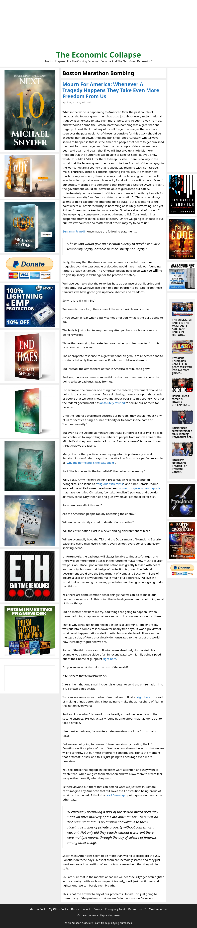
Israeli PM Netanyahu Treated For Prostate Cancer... (179, 465)
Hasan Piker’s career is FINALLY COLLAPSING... (181, 400)
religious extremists (110, 484)
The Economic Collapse (98, 55)
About (86, 909)
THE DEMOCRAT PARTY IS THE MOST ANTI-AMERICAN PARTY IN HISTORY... (182, 327)
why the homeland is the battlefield (90, 463)
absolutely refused (112, 403)
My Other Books (58, 909)
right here (109, 659)
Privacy (97, 909)
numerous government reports (139, 488)
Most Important (158, 909)
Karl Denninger (117, 795)
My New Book (38, 909)
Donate (75, 909)
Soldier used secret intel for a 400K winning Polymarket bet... (182, 432)
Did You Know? (137, 909)
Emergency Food (115, 909)
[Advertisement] (98, 26)
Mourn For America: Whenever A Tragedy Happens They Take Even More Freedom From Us (110, 90)
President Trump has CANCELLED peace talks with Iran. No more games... (182, 365)
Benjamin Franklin (74, 231)
